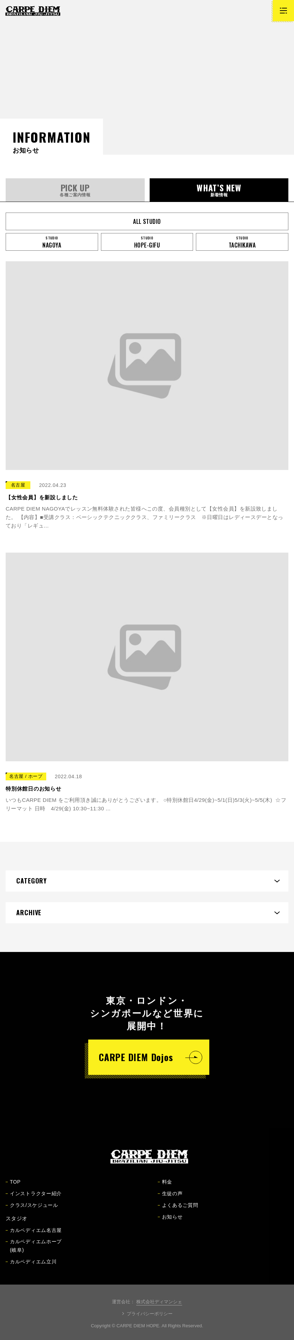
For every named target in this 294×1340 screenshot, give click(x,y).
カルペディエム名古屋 (34, 1235)
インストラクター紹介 (34, 1198)
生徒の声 (170, 1198)
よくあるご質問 (178, 1210)
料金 (165, 1187)
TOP (13, 1187)
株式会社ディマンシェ (159, 1301)
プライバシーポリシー (150, 1313)
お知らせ (170, 1222)
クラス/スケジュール (32, 1210)
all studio (147, 221)
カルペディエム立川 (31, 1266)
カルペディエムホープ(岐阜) (34, 1251)
